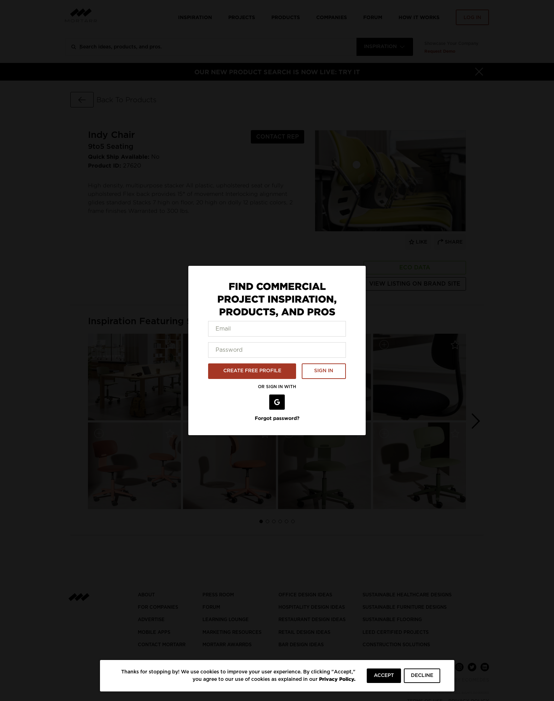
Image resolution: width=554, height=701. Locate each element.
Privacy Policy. (337, 679)
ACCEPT (384, 675)
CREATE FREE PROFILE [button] (252, 370)
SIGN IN (323, 370)
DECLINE (422, 675)
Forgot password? (277, 418)
